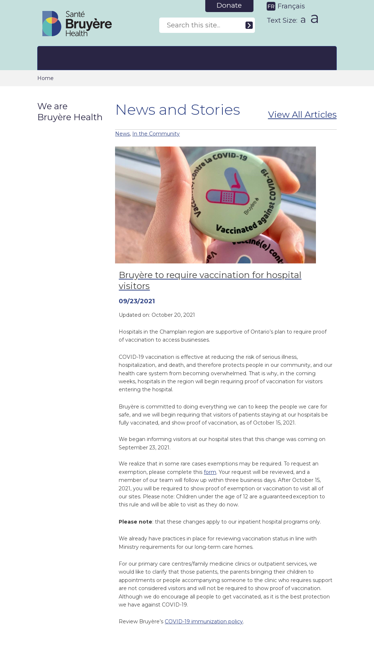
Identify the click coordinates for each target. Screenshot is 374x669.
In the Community (156, 133)
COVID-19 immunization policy (204, 621)
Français (291, 6)
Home (45, 78)
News (122, 133)
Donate (229, 5)
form (210, 472)
